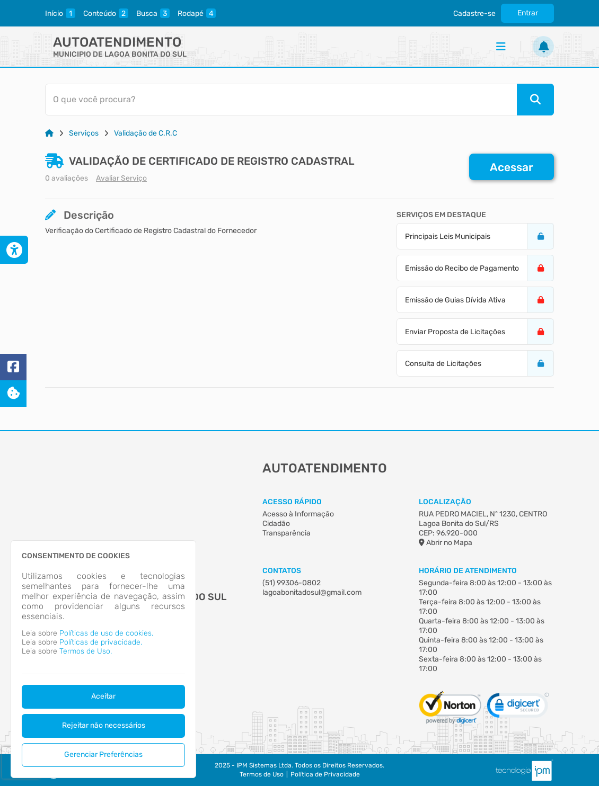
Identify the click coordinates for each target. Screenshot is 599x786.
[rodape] (197, 13)
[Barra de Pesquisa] (294, 99)
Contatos (281, 570)
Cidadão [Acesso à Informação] (276, 523)
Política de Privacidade (325, 774)
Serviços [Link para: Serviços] (84, 133)
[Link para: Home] (49, 133)
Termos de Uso (262, 774)
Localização (445, 501)
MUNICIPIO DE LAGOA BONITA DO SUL (120, 54)
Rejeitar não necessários (103, 725)
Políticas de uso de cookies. (106, 633)
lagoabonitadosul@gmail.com (312, 592)
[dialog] (103, 659)
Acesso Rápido (292, 501)
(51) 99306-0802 (291, 582)
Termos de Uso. (85, 651)
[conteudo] (105, 13)
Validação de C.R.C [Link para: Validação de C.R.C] (145, 133)
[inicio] (60, 13)
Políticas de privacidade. (100, 642)
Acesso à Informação (298, 514)
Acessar (511, 167)
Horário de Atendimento (468, 570)
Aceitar (103, 696)
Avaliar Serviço (121, 178)
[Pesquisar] (535, 99)
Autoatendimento (117, 42)
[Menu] (501, 46)
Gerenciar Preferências (103, 754)
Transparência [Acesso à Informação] (286, 533)
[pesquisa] (153, 13)
